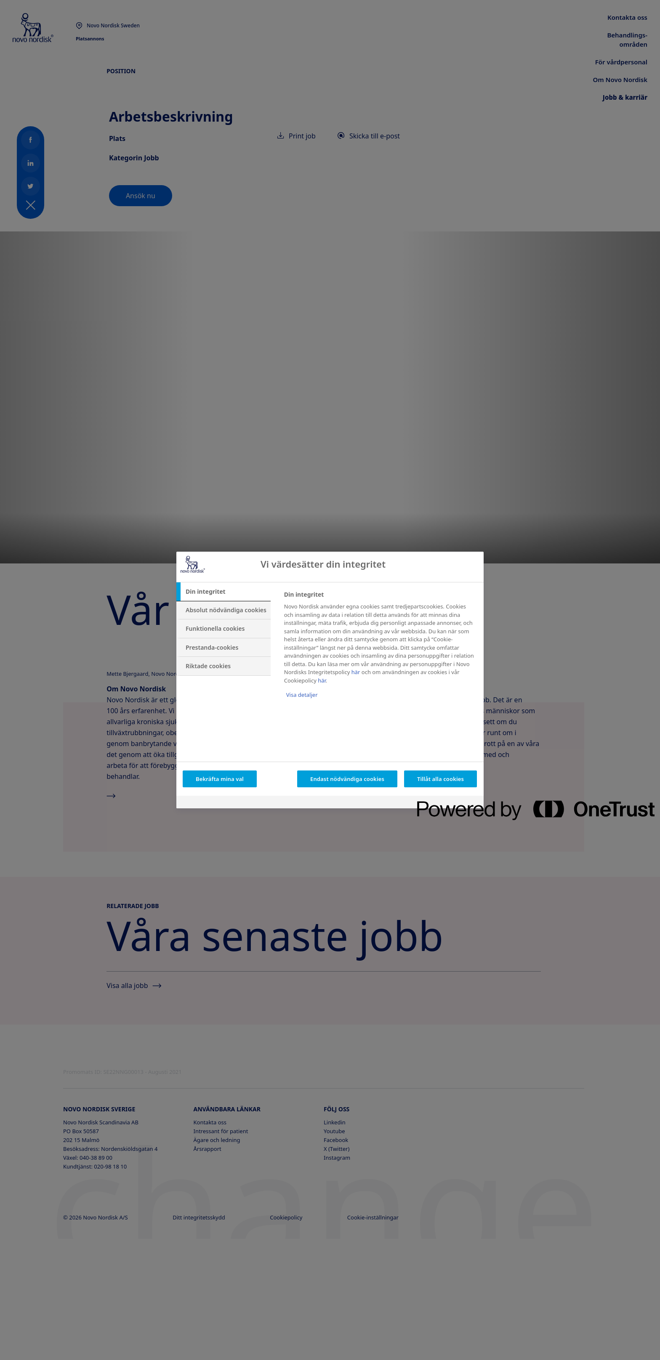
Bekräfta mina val (220, 779)
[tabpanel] (380, 650)
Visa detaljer (302, 695)
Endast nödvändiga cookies (347, 779)
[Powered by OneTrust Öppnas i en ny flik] (447, 803)
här (355, 672)
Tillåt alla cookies (440, 779)
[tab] (223, 591)
